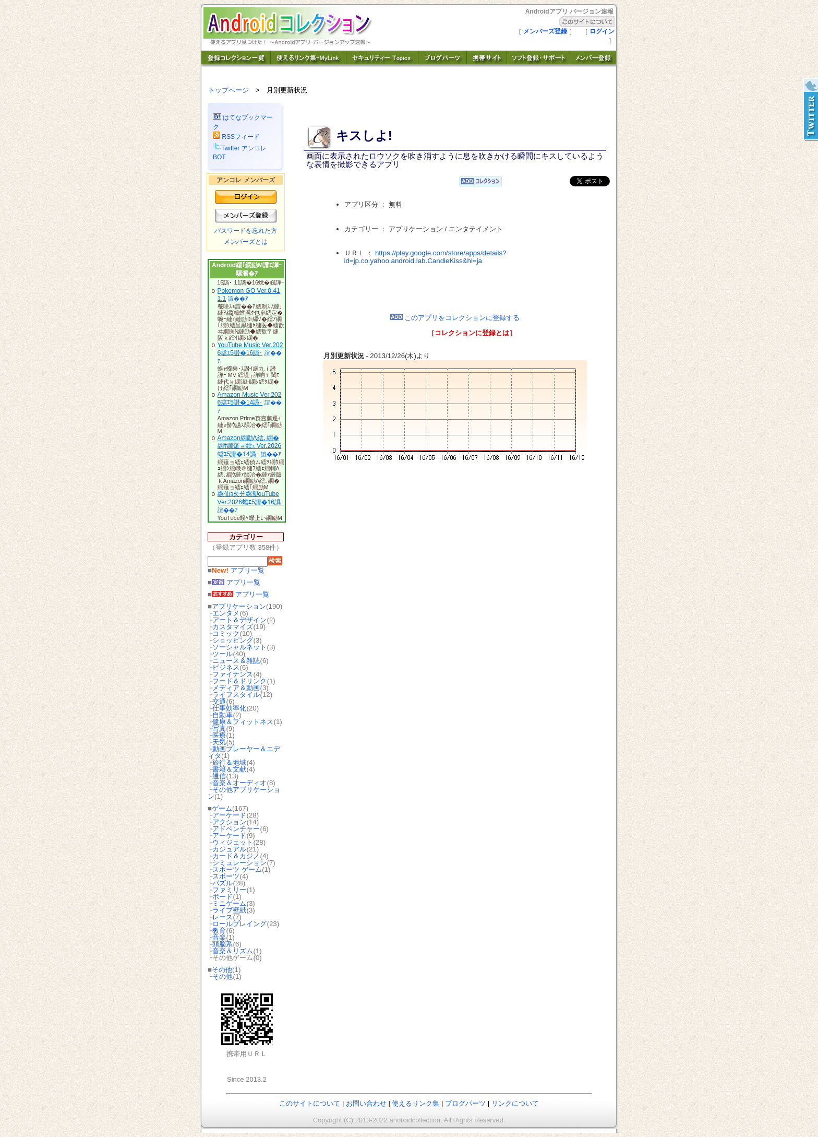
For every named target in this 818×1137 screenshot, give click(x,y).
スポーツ (225, 876)
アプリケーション (239, 606)
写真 (219, 728)
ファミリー (229, 890)
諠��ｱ (238, 298)
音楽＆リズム (232, 951)
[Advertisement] (455, 289)
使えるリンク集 (415, 1103)
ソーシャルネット (239, 647)
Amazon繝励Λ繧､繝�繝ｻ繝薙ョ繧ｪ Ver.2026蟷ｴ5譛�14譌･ (250, 446)
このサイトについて (309, 1103)
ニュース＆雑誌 (236, 661)
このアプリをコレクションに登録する (455, 318)
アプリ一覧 (238, 570)
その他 (222, 970)
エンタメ (225, 613)
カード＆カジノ (236, 856)
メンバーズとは (246, 241)
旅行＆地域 (229, 762)
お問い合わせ (366, 1103)
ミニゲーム (229, 903)
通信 (219, 776)
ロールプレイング (239, 924)
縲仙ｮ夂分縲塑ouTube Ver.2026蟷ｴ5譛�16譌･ (251, 498)
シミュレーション (239, 863)
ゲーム (222, 808)
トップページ (228, 90)
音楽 (219, 937)
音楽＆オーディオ (239, 783)
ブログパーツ (465, 1103)
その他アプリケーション (244, 793)
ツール (222, 654)
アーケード (229, 815)
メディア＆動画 (236, 688)
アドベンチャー (236, 829)
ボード (222, 897)
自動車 (222, 715)
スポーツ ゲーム (237, 869)
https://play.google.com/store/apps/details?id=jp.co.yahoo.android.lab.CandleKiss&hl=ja (425, 257)
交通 (219, 701)
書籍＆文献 (229, 769)
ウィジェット (232, 842)
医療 (219, 735)
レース (222, 917)
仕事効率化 (229, 708)
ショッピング (232, 640)
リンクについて (515, 1103)
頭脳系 (222, 944)
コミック (225, 633)
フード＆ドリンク (239, 681)
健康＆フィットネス (242, 722)
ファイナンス (232, 674)
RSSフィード (236, 136)
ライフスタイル (236, 694)
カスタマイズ (232, 627)
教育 (219, 930)
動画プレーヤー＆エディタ (244, 752)
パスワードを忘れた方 (245, 230)
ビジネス (225, 667)
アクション (229, 822)
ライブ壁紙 (229, 910)
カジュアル (229, 849)
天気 (219, 742)
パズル (222, 883)
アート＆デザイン (239, 620)
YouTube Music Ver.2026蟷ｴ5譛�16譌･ (250, 349)
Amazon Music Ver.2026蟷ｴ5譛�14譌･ (250, 399)
